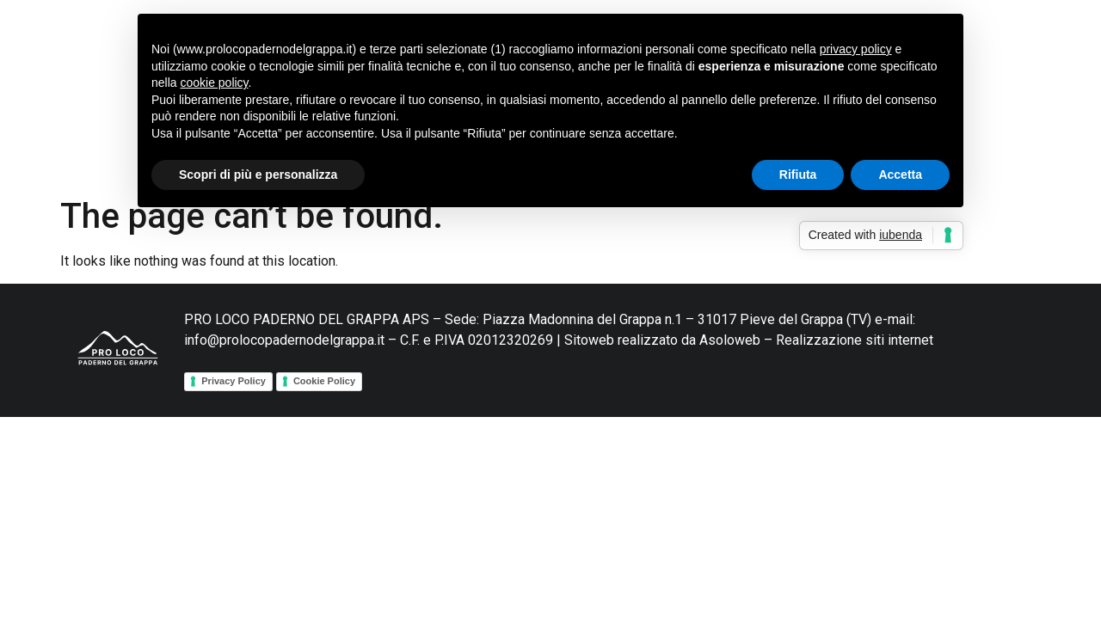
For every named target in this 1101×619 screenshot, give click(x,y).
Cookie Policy (324, 381)
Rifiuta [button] (798, 174)
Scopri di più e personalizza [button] (258, 174)
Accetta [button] (900, 174)
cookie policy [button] (214, 82)
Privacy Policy (233, 381)
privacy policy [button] (856, 49)
